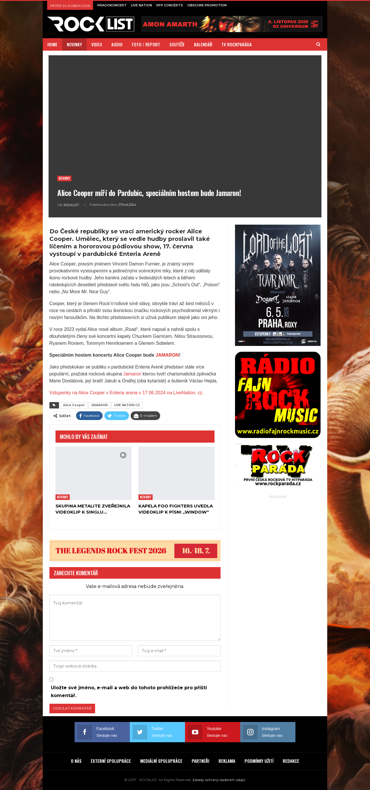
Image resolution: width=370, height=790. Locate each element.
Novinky (64, 178)
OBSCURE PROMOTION (207, 5)
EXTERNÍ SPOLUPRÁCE (111, 761)
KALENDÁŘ (203, 44)
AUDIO (117, 44)
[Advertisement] (278, 587)
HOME (52, 44)
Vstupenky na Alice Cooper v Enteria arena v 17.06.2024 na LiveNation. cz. (126, 392)
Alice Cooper (74, 405)
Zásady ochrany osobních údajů (218, 780)
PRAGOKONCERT (112, 5)
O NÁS (76, 761)
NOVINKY (74, 44)
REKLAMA (227, 761)
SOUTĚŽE (177, 44)
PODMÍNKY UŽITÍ (259, 761)
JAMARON (167, 355)
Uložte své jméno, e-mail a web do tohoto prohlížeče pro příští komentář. (129, 691)
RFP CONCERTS (169, 5)
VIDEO (96, 44)
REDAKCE (291, 761)
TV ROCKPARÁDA (236, 44)
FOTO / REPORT (146, 44)
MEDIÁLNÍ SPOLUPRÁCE (161, 761)
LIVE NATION (141, 5)
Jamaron (132, 373)
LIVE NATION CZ (127, 405)
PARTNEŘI (200, 761)
